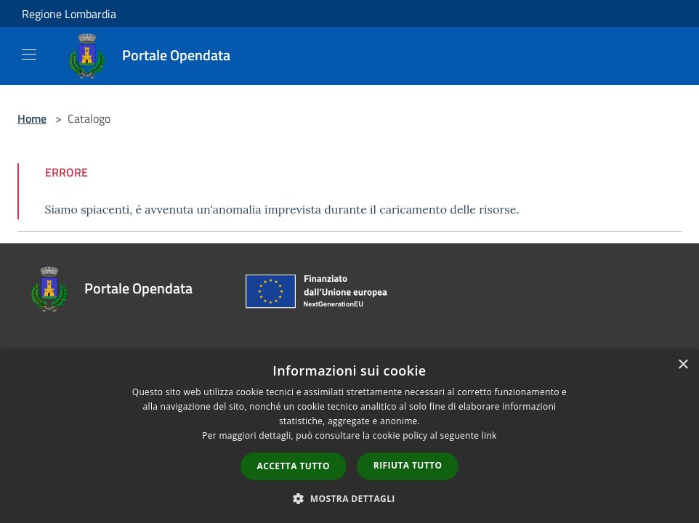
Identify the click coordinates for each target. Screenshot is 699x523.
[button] (349, 498)
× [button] (682, 365)
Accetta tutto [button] (293, 466)
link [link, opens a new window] (489, 435)
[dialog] (349, 436)
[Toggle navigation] (29, 54)
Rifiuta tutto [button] (408, 465)
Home (32, 118)
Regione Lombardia (69, 14)
